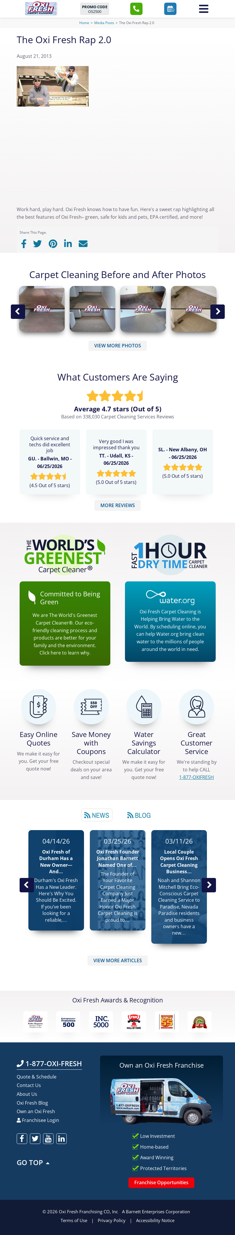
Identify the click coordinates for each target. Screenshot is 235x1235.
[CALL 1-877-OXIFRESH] (196, 706)
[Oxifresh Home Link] (41, 8)
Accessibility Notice (155, 1220)
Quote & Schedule (36, 1077)
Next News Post (209, 885)
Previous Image (18, 312)
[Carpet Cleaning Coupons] (91, 706)
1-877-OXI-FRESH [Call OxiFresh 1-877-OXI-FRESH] (49, 1063)
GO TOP (34, 1162)
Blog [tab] (139, 815)
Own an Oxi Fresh (36, 1111)
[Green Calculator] (144, 706)
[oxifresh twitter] (35, 1138)
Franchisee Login (38, 1120)
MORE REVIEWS (117, 505)
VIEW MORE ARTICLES (117, 960)
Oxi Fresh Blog (32, 1103)
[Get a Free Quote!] (38, 706)
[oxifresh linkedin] (61, 1138)
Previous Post (27, 885)
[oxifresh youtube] (48, 1138)
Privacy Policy (112, 1220)
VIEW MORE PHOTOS (117, 345)
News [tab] (96, 815)
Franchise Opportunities (161, 1182)
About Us (27, 1094)
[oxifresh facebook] (22, 1138)
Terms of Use (74, 1220)
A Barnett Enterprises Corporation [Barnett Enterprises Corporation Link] (156, 1211)
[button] (136, 9)
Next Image (217, 312)
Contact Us (29, 1085)
